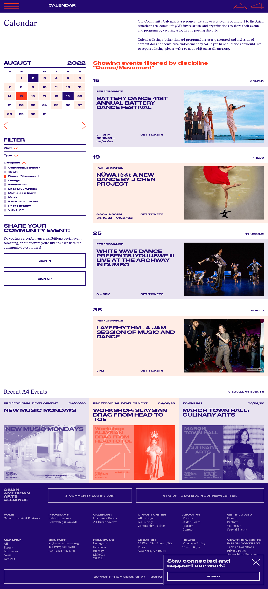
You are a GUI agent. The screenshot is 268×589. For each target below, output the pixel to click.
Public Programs (59, 518)
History (187, 526)
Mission (187, 518)
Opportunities (152, 515)
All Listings (145, 518)
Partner (232, 522)
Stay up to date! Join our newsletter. (200, 496)
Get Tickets (152, 135)
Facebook (99, 547)
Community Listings (151, 526)
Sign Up (45, 279)
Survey (214, 577)
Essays (8, 547)
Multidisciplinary (21, 192)
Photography (18, 205)
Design (13, 180)
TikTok (98, 558)
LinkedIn (99, 554)
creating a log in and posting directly (190, 30)
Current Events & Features (22, 518)
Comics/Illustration (23, 167)
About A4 (191, 515)
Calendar (62, 5)
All (6, 544)
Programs (58, 515)
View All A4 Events (246, 392)
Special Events (237, 529)
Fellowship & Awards (62, 522)
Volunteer (234, 526)
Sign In (44, 261)
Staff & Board (191, 522)
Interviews (11, 551)
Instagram (100, 543)
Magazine (13, 540)
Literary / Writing (22, 188)
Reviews (9, 559)
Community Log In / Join (89, 496)
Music (12, 197)
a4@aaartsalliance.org (212, 48)
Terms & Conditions (240, 547)
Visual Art (15, 209)
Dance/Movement (22, 176)
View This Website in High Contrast (244, 542)
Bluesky (98, 551)
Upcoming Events (105, 518)
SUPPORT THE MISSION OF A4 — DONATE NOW (134, 577)
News (7, 555)
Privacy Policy (236, 550)
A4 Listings (145, 522)
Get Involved (239, 515)
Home (9, 515)
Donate (232, 518)
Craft (12, 171)
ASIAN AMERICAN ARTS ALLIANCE (17, 495)
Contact (187, 529)
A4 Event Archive (105, 522)
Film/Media (16, 184)
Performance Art (22, 201)
